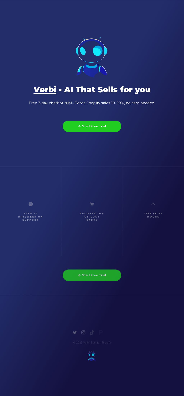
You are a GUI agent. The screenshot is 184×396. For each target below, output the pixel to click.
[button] (92, 126)
